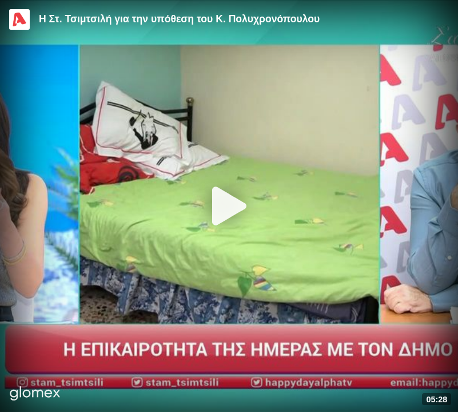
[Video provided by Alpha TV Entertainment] (19, 19)
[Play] (229, 206)
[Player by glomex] (35, 394)
